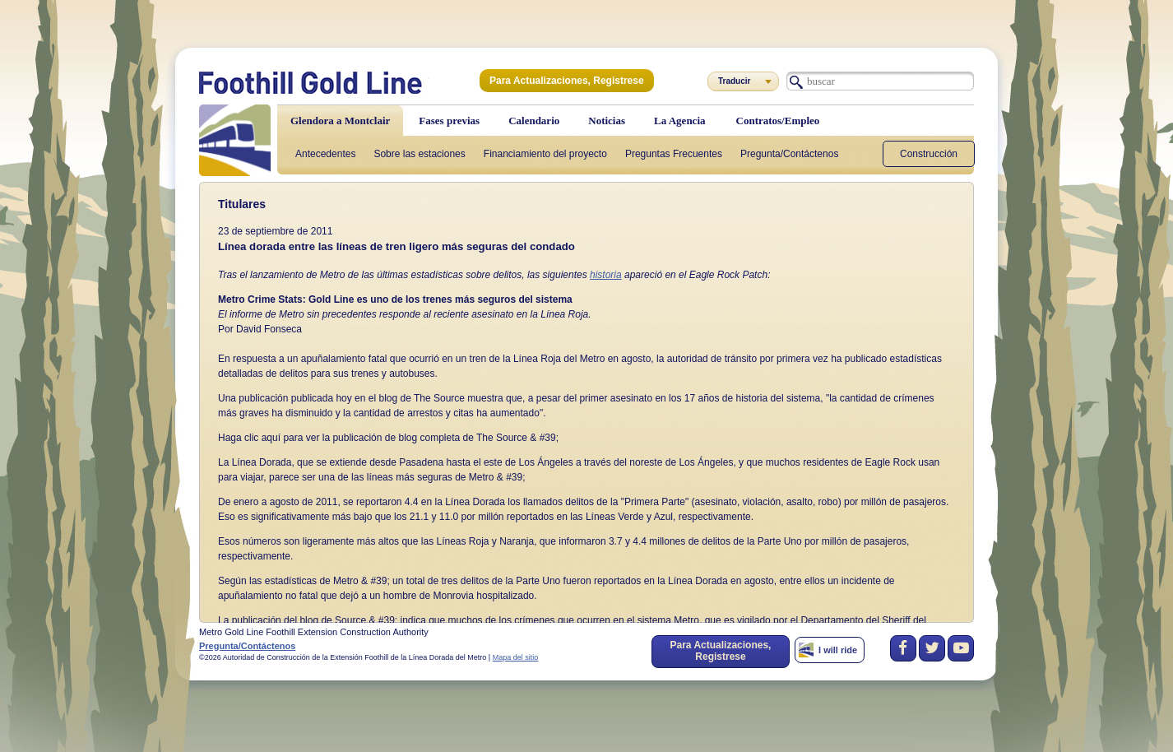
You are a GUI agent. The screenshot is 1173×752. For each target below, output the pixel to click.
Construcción (928, 154)
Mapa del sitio (516, 657)
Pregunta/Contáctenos (789, 154)
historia (606, 275)
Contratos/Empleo (778, 120)
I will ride (837, 650)
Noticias (606, 120)
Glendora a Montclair (340, 120)
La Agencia (679, 120)
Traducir (734, 81)
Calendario (533, 120)
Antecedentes (325, 154)
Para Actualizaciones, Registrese (566, 80)
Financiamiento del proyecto (545, 154)
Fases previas (449, 120)
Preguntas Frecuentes (673, 154)
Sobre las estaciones (419, 154)
